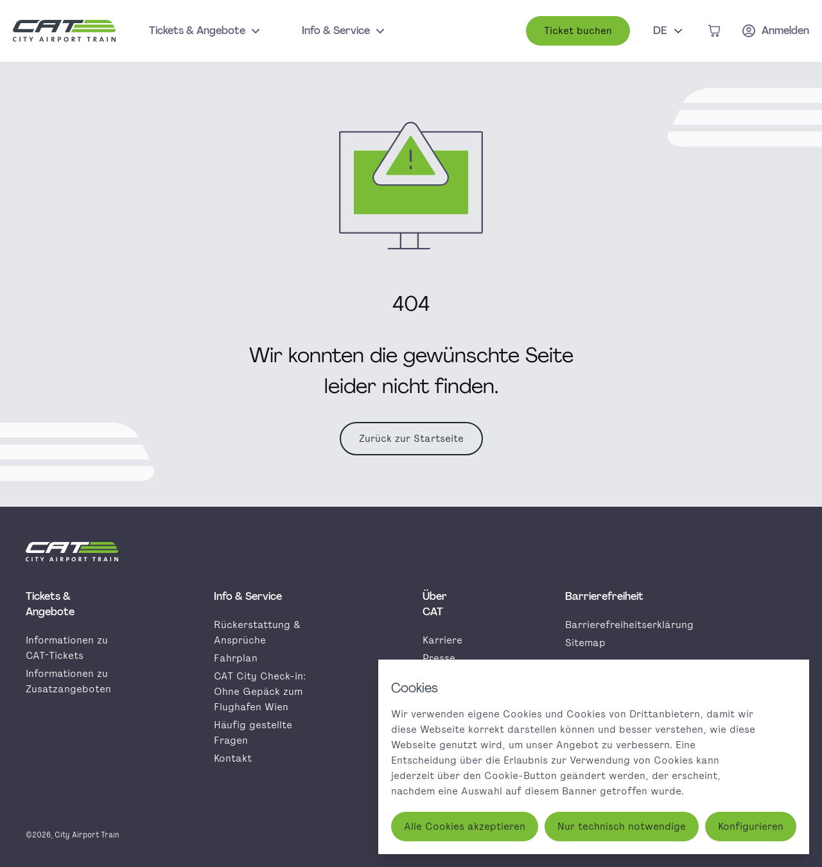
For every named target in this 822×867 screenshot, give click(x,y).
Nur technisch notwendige (621, 826)
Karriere (442, 640)
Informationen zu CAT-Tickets (67, 647)
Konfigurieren (750, 826)
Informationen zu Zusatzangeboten (68, 681)
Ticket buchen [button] (578, 30)
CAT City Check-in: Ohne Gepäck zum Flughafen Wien (260, 691)
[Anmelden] (775, 31)
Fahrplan (236, 658)
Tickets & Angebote (206, 31)
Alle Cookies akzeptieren (464, 826)
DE (669, 29)
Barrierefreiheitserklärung (629, 624)
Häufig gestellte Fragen (253, 732)
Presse (439, 658)
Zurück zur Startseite (411, 438)
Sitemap (585, 642)
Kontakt (233, 758)
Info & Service (345, 31)
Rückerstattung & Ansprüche (257, 632)
